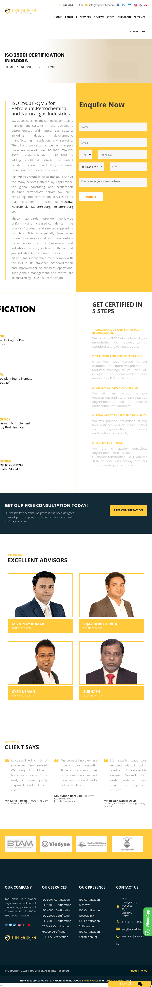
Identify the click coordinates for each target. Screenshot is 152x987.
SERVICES (29, 67)
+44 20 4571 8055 (73, 5)
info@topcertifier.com (100, 5)
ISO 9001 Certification (56, 899)
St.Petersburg (40, 207)
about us (71, 17)
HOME (9, 67)
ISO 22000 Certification (56, 915)
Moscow (66, 202)
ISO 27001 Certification (56, 921)
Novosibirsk (19, 207)
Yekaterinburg (63, 207)
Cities (110, 17)
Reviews (99, 17)
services (85, 17)
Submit (91, 196)
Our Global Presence (131, 17)
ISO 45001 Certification (56, 910)
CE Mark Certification (55, 926)
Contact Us (137, 31)
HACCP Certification (54, 931)
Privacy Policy (138, 971)
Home (58, 17)
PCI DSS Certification (55, 937)
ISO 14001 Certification (56, 905)
